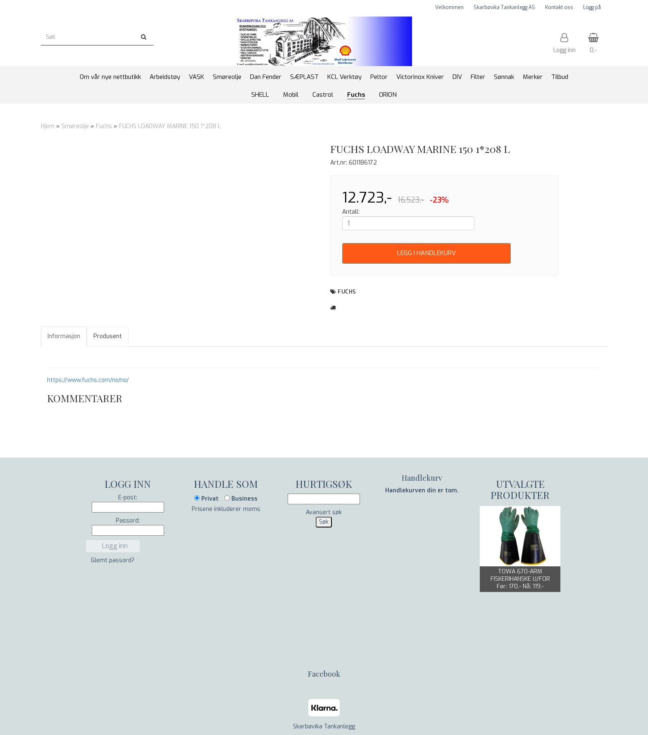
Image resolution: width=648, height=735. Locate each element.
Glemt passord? (112, 560)
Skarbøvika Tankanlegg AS (504, 7)
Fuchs (104, 126)
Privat (206, 499)
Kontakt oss (559, 7)
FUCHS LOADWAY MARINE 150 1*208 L (170, 126)
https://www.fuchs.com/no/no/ (88, 380)
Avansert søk (324, 512)
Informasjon (64, 336)
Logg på (592, 7)
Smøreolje (75, 126)
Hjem (48, 126)
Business (240, 499)
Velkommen (449, 7)
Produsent (107, 336)
